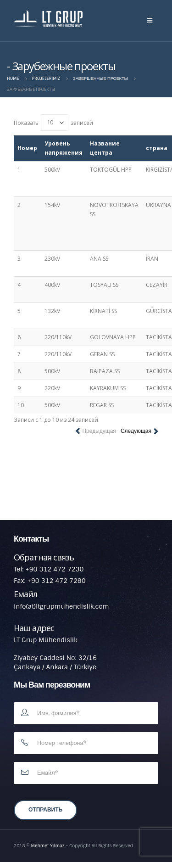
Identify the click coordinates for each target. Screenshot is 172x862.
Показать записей (53, 122)
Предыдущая (99, 431)
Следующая (136, 431)
